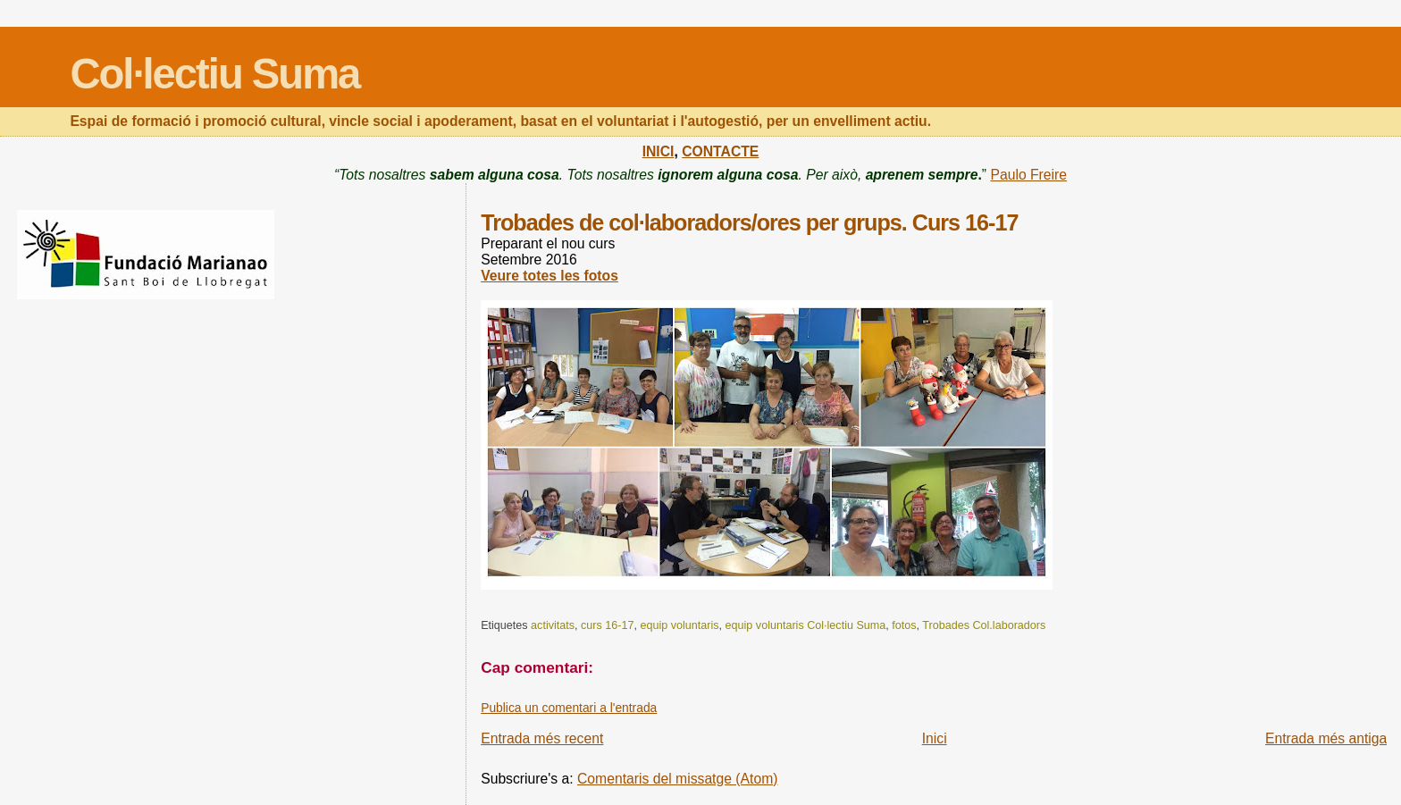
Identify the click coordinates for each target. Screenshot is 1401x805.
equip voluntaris (679, 625)
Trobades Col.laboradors (983, 625)
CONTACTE (720, 151)
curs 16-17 (607, 625)
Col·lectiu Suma (214, 73)
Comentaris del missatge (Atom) (677, 778)
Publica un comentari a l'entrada (569, 707)
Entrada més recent (542, 738)
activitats (553, 625)
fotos (904, 625)
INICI (658, 151)
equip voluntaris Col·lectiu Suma (806, 625)
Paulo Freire (1028, 174)
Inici (934, 738)
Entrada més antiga (1326, 738)
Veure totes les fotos (549, 275)
